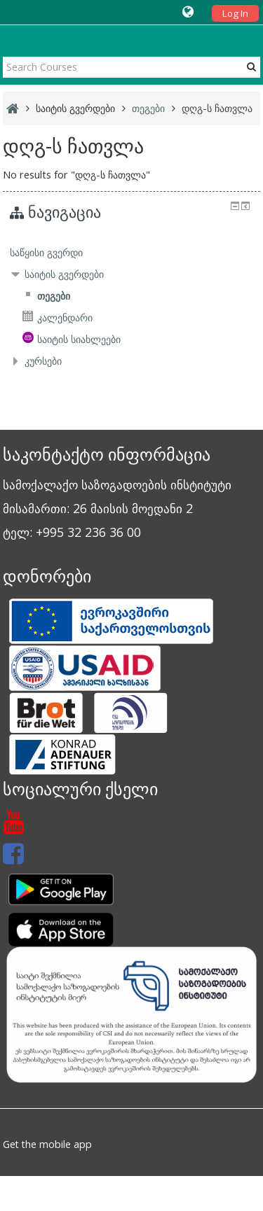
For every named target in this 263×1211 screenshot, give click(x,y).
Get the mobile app (47, 1144)
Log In (235, 13)
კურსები (43, 361)
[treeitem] (132, 252)
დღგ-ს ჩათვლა (217, 108)
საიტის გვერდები (75, 108)
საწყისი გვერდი (46, 252)
